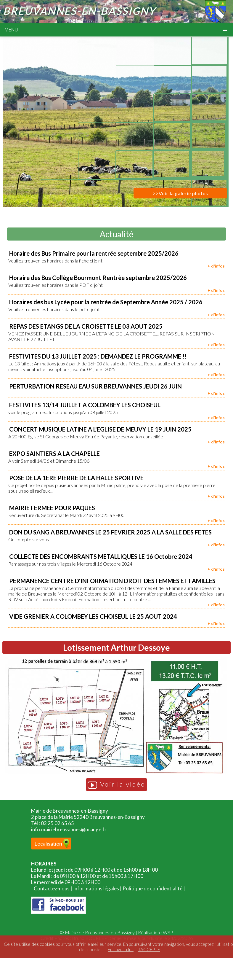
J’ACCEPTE (149, 949)
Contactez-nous (52, 888)
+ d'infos (216, 265)
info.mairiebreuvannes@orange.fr (69, 829)
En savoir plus (121, 949)
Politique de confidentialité (152, 888)
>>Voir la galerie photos (180, 193)
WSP (168, 932)
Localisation (48, 843)
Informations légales (96, 888)
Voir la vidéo (116, 785)
